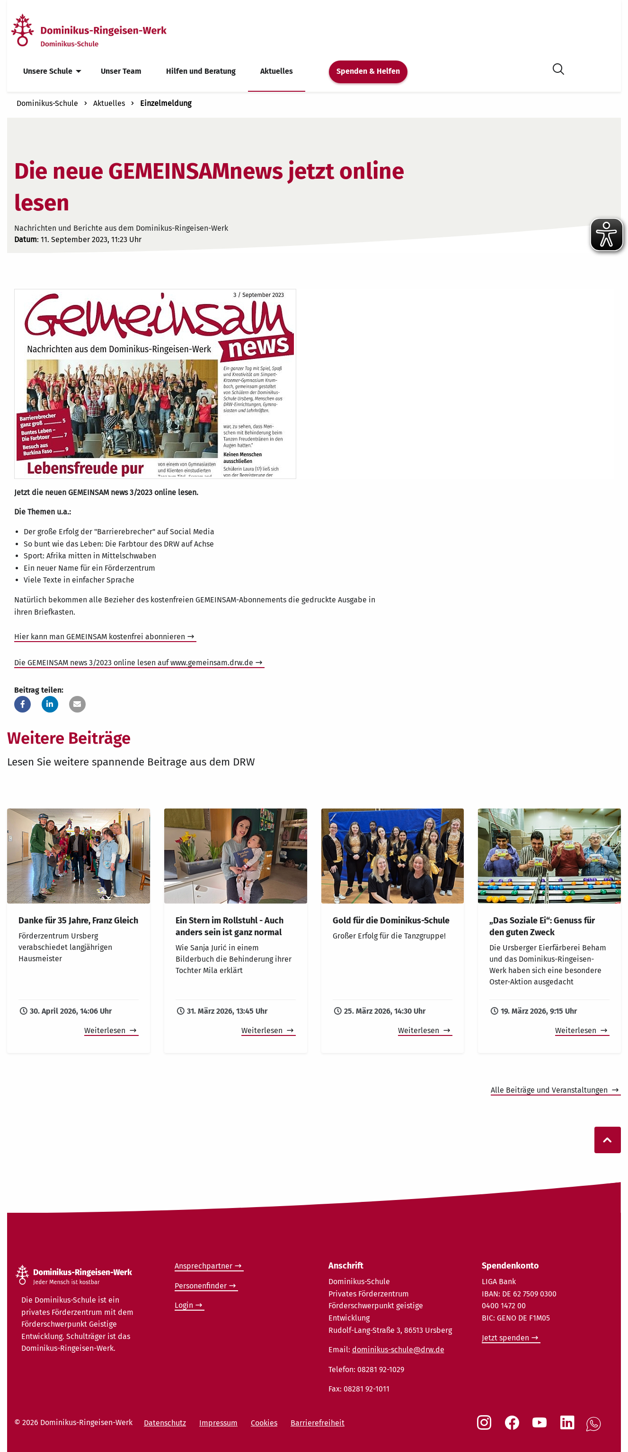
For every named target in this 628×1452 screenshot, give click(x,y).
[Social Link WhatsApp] (595, 1429)
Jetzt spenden (505, 1337)
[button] (22, 704)
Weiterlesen (105, 1030)
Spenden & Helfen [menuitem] (368, 71)
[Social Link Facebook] (514, 1427)
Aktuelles (109, 103)
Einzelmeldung (165, 103)
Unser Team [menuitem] (121, 71)
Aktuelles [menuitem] (276, 71)
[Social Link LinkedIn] (569, 1427)
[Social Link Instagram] (486, 1427)
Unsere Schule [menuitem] (47, 71)
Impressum (218, 1422)
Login (184, 1305)
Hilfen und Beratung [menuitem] (201, 71)
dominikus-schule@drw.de (398, 1349)
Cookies (264, 1422)
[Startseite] (105, 30)
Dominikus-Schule (47, 103)
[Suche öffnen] (558, 67)
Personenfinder (201, 1285)
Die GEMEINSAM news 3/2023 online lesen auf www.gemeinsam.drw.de (133, 662)
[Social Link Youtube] (541, 1427)
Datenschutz (165, 1422)
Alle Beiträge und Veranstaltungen (550, 1090)
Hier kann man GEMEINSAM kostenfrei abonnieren (99, 636)
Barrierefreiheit (318, 1422)
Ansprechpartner (203, 1265)
